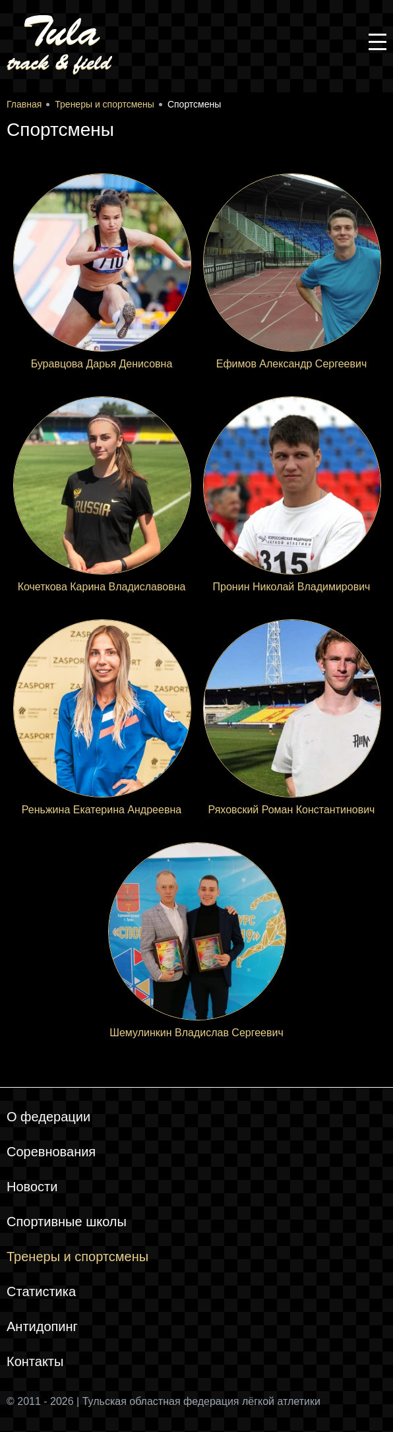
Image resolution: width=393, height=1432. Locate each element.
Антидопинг (42, 1326)
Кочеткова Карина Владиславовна (102, 586)
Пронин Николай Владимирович (292, 586)
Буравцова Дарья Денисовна (102, 363)
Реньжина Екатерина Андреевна (101, 809)
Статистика (41, 1291)
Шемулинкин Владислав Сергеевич (196, 1032)
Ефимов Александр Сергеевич (291, 363)
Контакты (35, 1361)
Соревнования (51, 1151)
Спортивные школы (67, 1221)
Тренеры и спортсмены (77, 1256)
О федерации (48, 1116)
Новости (32, 1186)
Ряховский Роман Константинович (291, 809)
